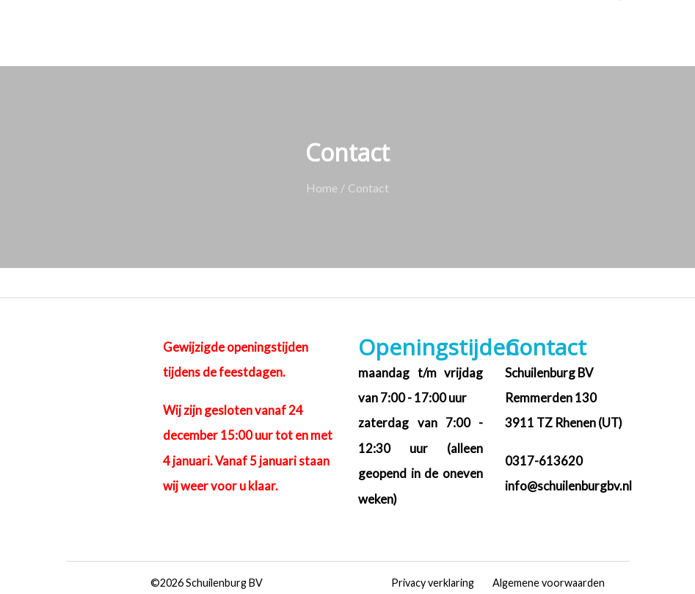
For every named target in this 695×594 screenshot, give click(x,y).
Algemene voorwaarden (548, 582)
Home (322, 188)
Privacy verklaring (432, 582)
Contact (368, 188)
